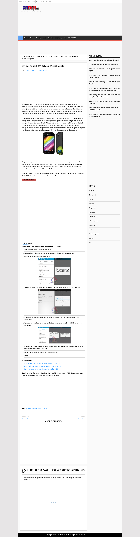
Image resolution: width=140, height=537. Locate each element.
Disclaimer (49, 1)
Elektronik (92, 212)
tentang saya (22, 1)
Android (28, 408)
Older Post (81, 419)
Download (25, 245)
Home (20, 38)
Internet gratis (93, 221)
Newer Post (26, 419)
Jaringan (92, 225)
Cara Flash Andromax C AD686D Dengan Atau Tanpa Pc (42, 366)
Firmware (92, 216)
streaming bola (60, 38)
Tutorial (44, 408)
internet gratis (48, 38)
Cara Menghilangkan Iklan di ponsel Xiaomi (104, 60)
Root (90, 229)
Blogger (91, 203)
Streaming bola (94, 234)
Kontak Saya (31, 1)
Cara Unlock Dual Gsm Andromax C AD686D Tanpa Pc (41, 363)
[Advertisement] (82, 19)
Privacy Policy (40, 1)
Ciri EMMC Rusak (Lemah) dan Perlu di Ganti (104, 64)
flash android (28, 38)
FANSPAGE (72, 38)
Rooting (38, 38)
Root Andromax (37, 408)
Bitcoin (91, 199)
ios (90, 242)
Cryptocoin (92, 208)
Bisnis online (93, 195)
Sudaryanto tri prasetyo (36, 70)
